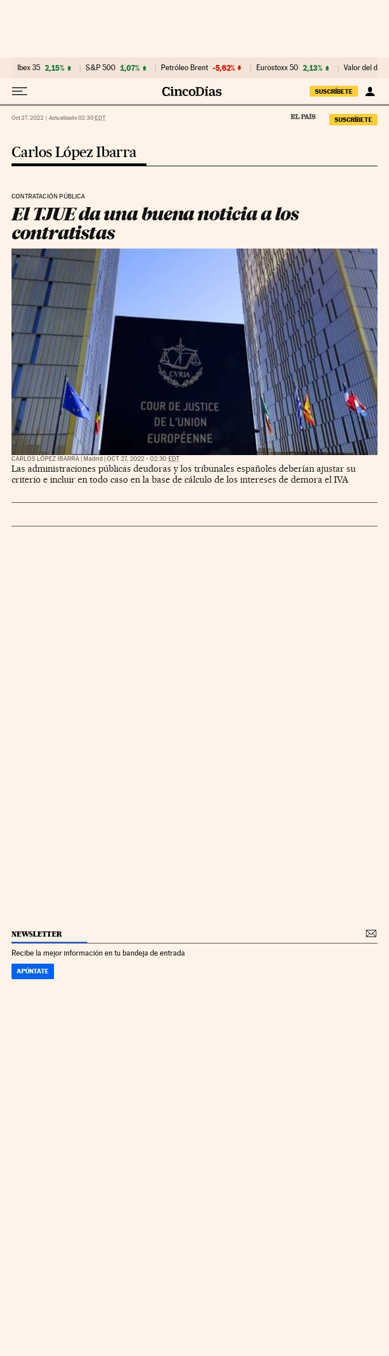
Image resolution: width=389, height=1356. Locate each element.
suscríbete (334, 91)
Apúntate (33, 971)
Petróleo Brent (184, 68)
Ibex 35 (28, 68)
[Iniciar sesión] (370, 91)
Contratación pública (48, 196)
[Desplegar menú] (19, 91)
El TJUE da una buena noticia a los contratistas (154, 224)
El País (302, 116)
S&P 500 (100, 68)
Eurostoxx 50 (277, 68)
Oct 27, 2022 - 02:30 (143, 459)
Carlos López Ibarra (74, 153)
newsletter (36, 934)
